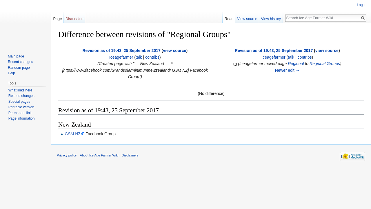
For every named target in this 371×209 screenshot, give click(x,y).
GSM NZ (72, 133)
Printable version (21, 107)
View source (247, 19)
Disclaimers (130, 155)
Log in (361, 5)
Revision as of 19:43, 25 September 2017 (121, 50)
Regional (296, 63)
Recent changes (20, 62)
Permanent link (20, 113)
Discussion (74, 19)
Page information (21, 118)
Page (57, 19)
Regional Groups (325, 63)
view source (174, 50)
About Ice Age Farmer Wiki (99, 155)
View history (271, 19)
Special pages (19, 102)
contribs (152, 57)
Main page (16, 56)
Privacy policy (67, 155)
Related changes (21, 96)
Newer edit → (287, 70)
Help (11, 73)
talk (139, 57)
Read (229, 19)
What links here (20, 90)
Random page (19, 68)
